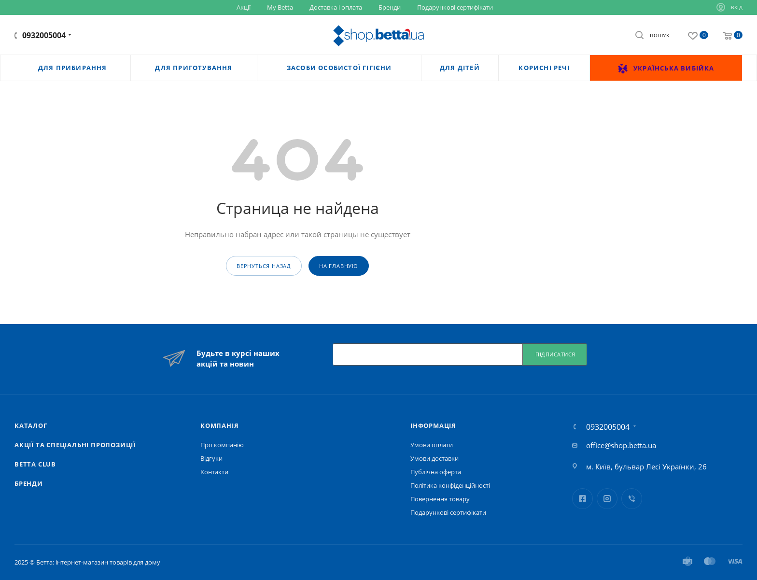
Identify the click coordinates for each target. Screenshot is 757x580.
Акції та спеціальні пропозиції (75, 444)
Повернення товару (440, 499)
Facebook (582, 498)
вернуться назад (264, 265)
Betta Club (35, 464)
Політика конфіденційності (450, 485)
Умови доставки (434, 458)
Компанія (219, 425)
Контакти (214, 471)
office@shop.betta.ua (621, 445)
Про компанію (222, 444)
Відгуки (211, 458)
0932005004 (44, 35)
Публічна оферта (435, 471)
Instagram (607, 498)
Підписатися (555, 354)
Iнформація (433, 425)
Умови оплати (431, 444)
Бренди (28, 483)
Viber (631, 498)
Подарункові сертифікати (448, 512)
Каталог (30, 425)
